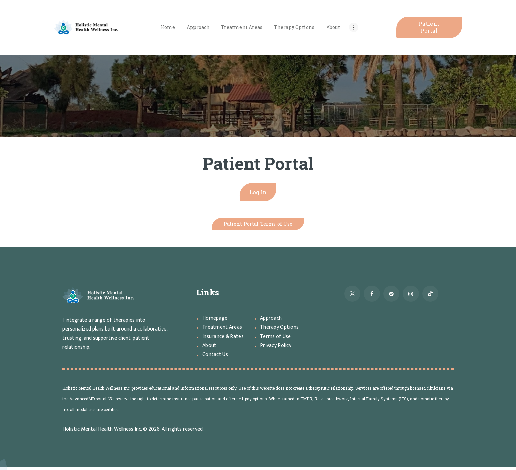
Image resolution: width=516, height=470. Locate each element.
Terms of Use (277, 339)
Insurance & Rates (224, 339)
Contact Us (216, 357)
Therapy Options (281, 330)
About (210, 348)
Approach (272, 321)
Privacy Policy (276, 348)
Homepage (216, 321)
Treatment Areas (224, 330)
